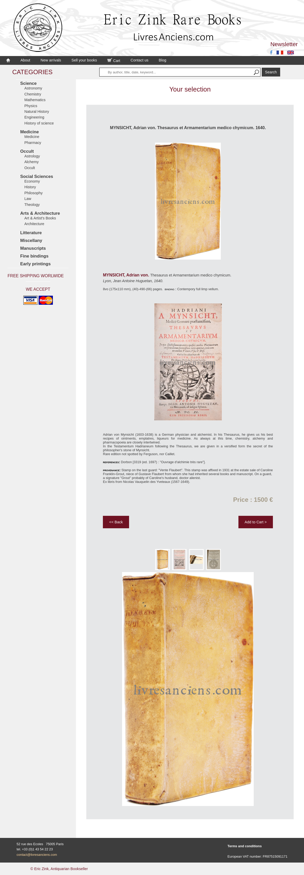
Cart (113, 61)
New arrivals (51, 60)
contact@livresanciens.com (37, 855)
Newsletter (284, 44)
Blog (162, 60)
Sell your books (84, 60)
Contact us (140, 60)
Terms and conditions (245, 846)
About (25, 60)
